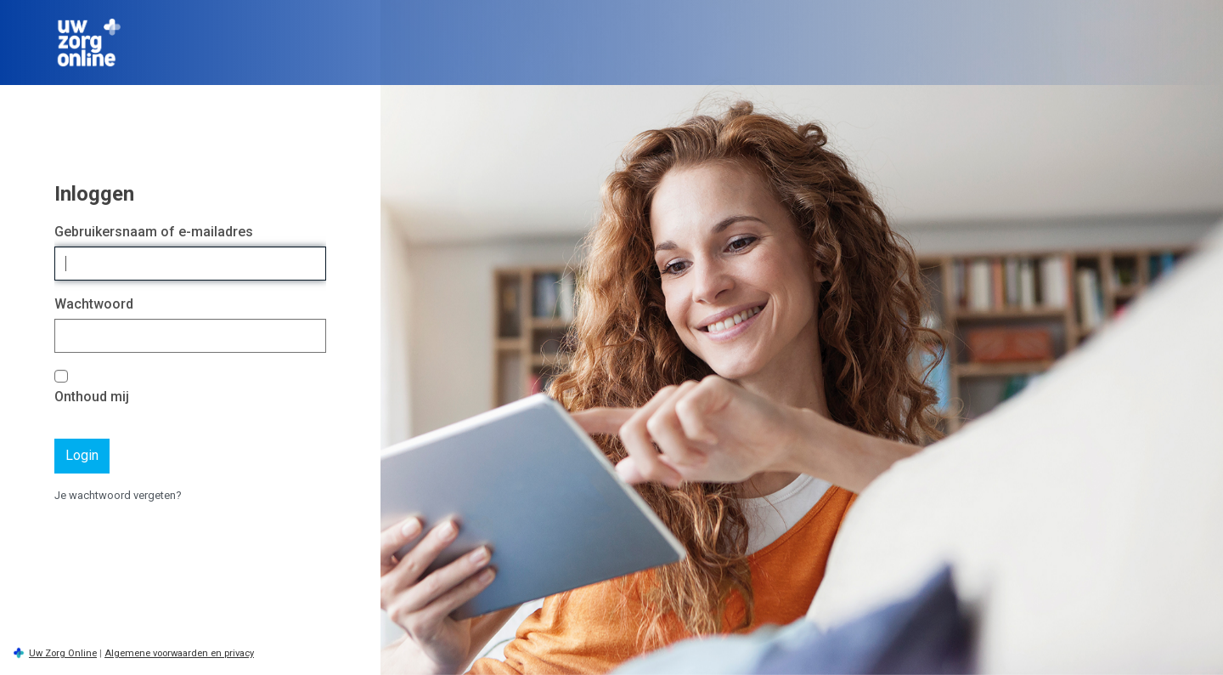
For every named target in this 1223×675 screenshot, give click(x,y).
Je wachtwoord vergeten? (118, 495)
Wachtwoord (93, 304)
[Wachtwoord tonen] (309, 336)
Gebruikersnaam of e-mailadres (153, 232)
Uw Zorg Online (63, 653)
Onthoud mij (91, 397)
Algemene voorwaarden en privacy (179, 653)
